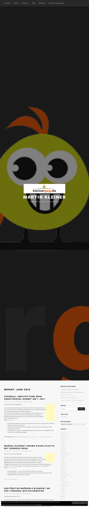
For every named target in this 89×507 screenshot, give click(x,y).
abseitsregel (22, 436)
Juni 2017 (63, 493)
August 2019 (63, 456)
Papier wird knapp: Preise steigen (69, 397)
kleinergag (25, 401)
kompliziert (33, 436)
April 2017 (63, 496)
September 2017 (65, 485)
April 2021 (63, 448)
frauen (28, 436)
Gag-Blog (7, 3)
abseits (17, 436)
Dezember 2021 (64, 437)
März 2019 (63, 466)
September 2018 (65, 474)
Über (33, 3)
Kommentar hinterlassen (45, 436)
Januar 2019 (63, 472)
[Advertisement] (50, 412)
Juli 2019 (63, 458)
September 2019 (65, 453)
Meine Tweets (64, 416)
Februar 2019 (64, 469)
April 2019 (63, 464)
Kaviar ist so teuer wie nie (67, 394)
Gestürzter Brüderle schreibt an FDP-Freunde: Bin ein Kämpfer (27, 489)
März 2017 (63, 498)
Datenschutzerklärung (56, 3)
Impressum (41, 3)
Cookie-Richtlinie (38, 504)
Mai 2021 (63, 445)
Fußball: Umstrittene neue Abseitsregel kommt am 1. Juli (24, 397)
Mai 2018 (63, 480)
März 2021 (63, 450)
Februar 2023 (64, 434)
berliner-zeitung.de (11, 467)
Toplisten (24, 3)
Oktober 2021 (64, 440)
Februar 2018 (64, 482)
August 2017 (63, 488)
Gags (30, 401)
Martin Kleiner (44, 196)
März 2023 (63, 432)
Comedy (15, 3)
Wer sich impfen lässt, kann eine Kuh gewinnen (72, 400)
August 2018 (63, 477)
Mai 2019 (63, 461)
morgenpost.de (11, 419)
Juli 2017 (63, 490)
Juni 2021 (63, 442)
